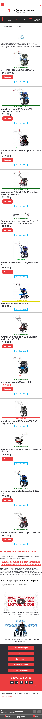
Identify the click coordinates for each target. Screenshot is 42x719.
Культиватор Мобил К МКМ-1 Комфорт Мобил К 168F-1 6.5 (19, 338)
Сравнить (21, 82)
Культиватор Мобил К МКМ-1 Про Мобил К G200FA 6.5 (21, 450)
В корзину (8, 77)
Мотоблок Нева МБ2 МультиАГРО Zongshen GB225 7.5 (17, 110)
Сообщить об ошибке (7, 696)
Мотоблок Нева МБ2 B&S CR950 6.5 (17, 70)
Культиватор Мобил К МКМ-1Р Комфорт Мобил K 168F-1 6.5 (19, 193)
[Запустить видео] (21, 601)
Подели (23, 686)
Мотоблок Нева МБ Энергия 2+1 (16, 382)
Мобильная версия (21, 670)
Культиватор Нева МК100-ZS (14, 303)
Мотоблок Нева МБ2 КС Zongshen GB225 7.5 (20, 263)
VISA (6, 686)
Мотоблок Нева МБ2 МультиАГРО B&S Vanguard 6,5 (19, 422)
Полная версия (21, 665)
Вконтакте (12, 682)
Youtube (16, 682)
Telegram (31, 682)
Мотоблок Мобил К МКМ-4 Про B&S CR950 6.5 (21, 152)
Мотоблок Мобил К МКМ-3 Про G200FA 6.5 (20, 533)
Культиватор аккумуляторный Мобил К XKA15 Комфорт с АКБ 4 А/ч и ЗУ (19, 222)
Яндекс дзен (21, 682)
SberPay (33, 686)
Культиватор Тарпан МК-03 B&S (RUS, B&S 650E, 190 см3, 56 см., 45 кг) (21, 640)
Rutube (26, 682)
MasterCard (13, 686)
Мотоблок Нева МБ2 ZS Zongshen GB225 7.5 (20, 492)
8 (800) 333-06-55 (24, 10)
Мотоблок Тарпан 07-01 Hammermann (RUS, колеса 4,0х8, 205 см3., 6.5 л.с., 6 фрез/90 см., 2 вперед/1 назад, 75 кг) (21, 614)
